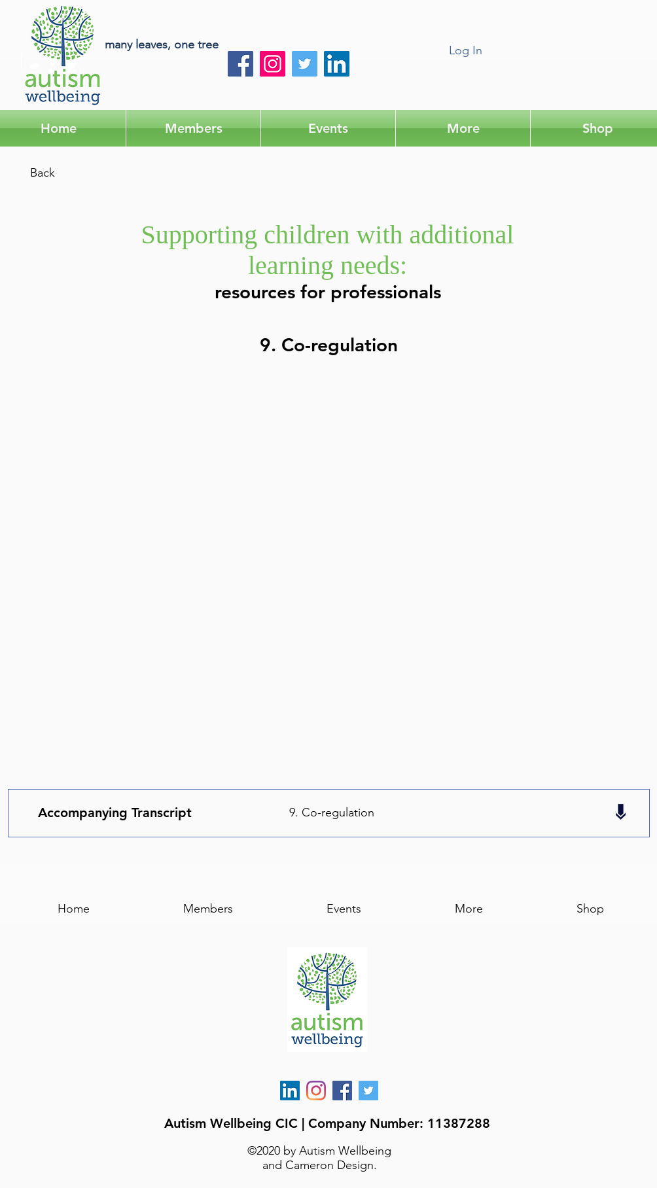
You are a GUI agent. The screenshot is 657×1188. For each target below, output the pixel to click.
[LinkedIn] (336, 64)
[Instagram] (272, 64)
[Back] (42, 173)
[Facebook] (240, 64)
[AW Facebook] (342, 1090)
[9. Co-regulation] (331, 813)
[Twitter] (304, 64)
